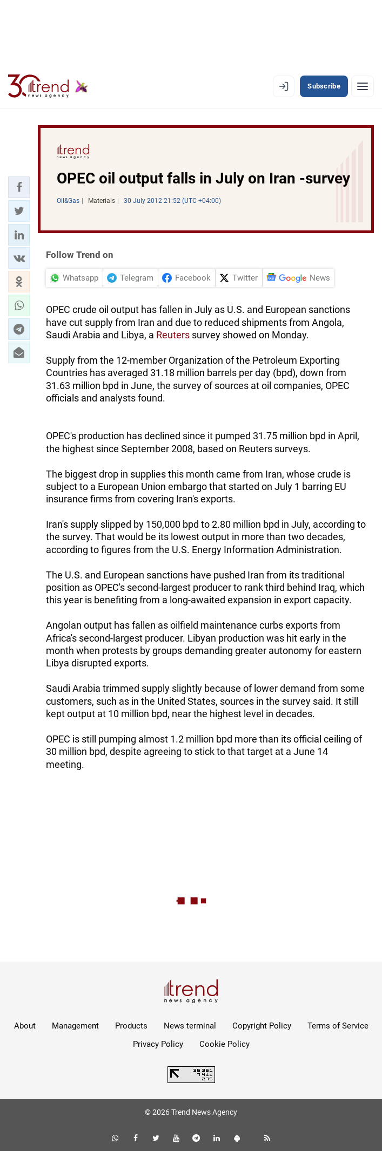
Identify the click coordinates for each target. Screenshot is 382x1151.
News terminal (190, 1026)
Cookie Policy (224, 1044)
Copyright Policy (261, 1026)
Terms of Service (337, 1026)
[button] (18, 187)
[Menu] (362, 86)
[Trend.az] (48, 86)
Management (75, 1026)
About (25, 1026)
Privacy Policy (158, 1044)
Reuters (173, 334)
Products (131, 1026)
